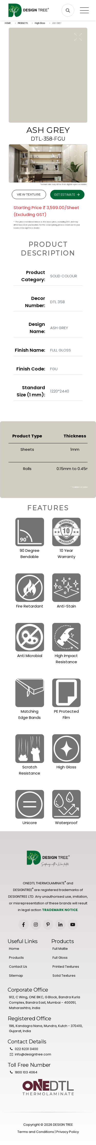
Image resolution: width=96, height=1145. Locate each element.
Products (16, 957)
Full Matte (60, 948)
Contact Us (18, 966)
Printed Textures (65, 966)
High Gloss (40, 23)
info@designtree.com (33, 1054)
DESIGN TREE (63, 1124)
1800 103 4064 (26, 1072)
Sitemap (16, 975)
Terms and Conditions (35, 1131)
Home (14, 948)
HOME (8, 23)
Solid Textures (64, 975)
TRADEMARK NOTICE (60, 909)
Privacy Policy (67, 1131)
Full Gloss (60, 957)
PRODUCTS (23, 23)
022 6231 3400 (26, 1048)
